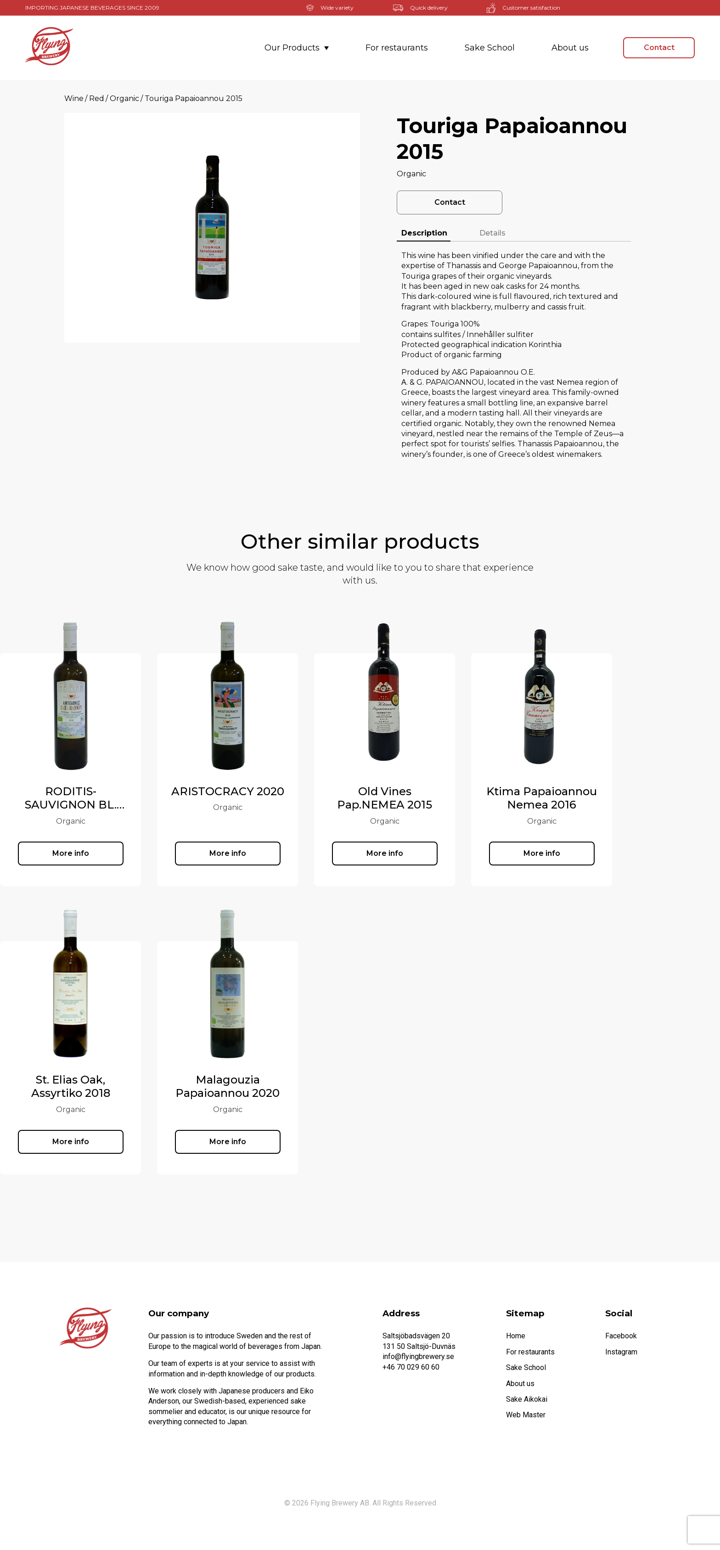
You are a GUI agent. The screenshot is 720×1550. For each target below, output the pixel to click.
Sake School (490, 48)
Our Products (296, 48)
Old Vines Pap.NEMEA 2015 (439, 798)
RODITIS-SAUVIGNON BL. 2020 (125, 805)
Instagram (621, 1352)
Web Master (526, 1414)
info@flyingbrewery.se (418, 1356)
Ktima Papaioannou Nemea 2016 (596, 798)
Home (515, 1335)
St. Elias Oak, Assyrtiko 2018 (125, 1086)
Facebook (621, 1335)
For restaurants (397, 48)
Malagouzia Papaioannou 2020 (282, 1086)
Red (96, 98)
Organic (124, 98)
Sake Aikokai (526, 1399)
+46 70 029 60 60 (410, 1367)
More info (125, 853)
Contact (659, 47)
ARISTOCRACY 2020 (282, 791)
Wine (74, 98)
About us (570, 48)
